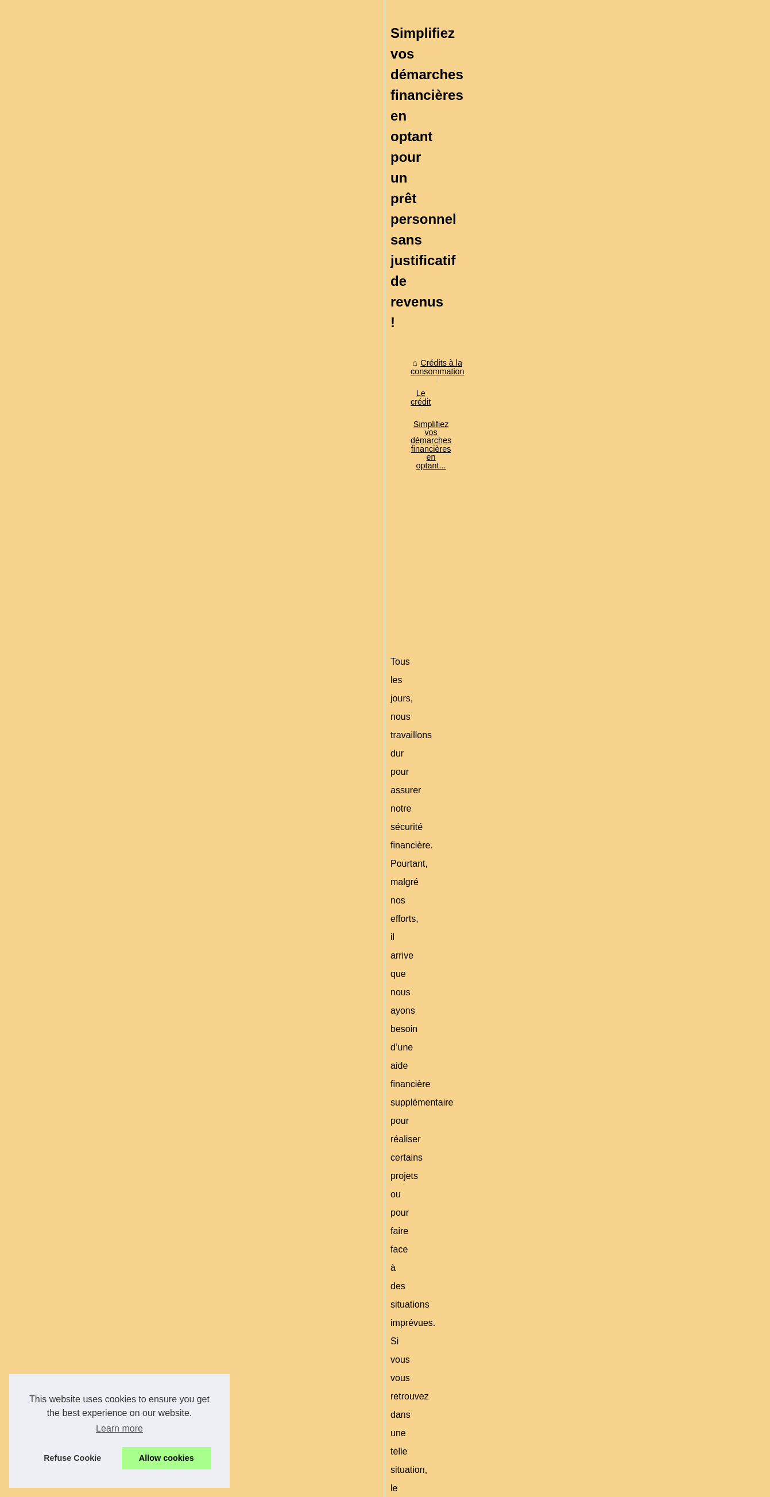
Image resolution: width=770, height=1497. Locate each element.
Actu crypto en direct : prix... (623, 758)
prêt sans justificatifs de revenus (374, 626)
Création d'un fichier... (612, 634)
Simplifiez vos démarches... (622, 358)
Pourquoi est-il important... (620, 696)
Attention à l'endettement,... (622, 583)
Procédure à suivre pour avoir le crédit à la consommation (241, 1390)
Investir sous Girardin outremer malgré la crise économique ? (247, 1330)
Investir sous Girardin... (614, 409)
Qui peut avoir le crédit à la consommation (213, 1370)
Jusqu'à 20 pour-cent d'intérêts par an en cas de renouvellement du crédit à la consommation (306, 1429)
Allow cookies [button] (166, 1458)
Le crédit (198, 392)
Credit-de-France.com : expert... (630, 810)
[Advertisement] (299, 488)
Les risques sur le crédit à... (622, 609)
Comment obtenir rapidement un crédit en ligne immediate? (167, 1244)
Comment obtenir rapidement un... (634, 383)
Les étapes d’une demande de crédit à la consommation (238, 1350)
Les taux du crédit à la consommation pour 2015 (224, 1409)
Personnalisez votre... (611, 784)
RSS (258, 1484)
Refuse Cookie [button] (72, 1458)
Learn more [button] (119, 1428)
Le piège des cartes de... (617, 521)
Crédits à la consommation (123, 392)
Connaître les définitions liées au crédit (206, 1449)
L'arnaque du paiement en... (623, 471)
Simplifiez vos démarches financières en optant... (314, 392)
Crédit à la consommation (618, 296)
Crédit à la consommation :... (624, 496)
